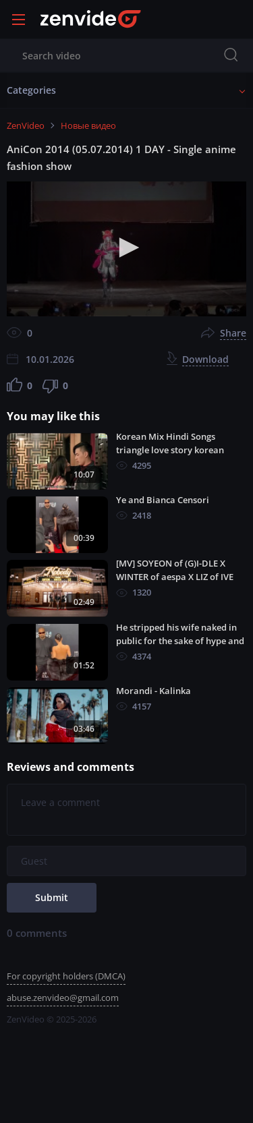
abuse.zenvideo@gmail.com (63, 997)
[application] (126, 248)
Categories (31, 90)
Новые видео (88, 125)
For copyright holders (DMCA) (66, 976)
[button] (127, 247)
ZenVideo (26, 125)
